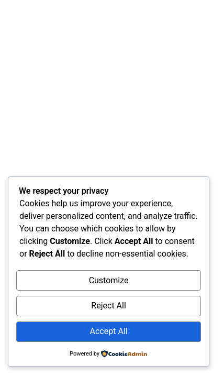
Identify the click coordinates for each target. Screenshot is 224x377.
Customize (109, 280)
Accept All (109, 331)
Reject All (108, 306)
